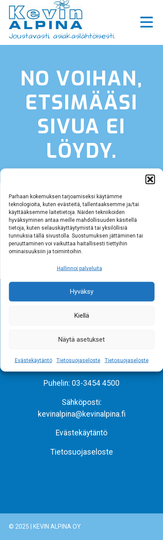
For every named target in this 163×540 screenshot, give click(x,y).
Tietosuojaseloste (78, 360)
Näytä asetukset (81, 339)
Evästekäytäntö (33, 360)
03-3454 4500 (96, 383)
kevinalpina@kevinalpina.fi (82, 414)
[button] (150, 179)
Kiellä (81, 315)
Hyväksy (81, 291)
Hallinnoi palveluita (79, 268)
